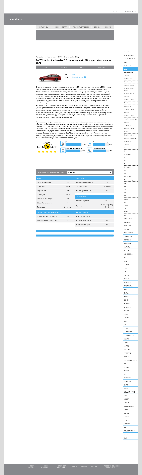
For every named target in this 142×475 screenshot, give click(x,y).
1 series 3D (128, 79)
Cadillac (127, 222)
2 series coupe (129, 93)
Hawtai (126, 296)
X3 (125, 189)
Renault (127, 388)
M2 (125, 157)
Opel (126, 374)
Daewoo (127, 243)
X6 (125, 202)
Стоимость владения (80, 27)
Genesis (127, 282)
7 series (126, 144)
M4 (125, 164)
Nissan (126, 371)
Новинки (93, 467)
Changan (127, 226)
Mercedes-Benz (130, 360)
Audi (125, 62)
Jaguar (127, 318)
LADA (126, 328)
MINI (125, 364)
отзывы (64, 67)
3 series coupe (129, 103)
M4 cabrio (127, 167)
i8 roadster (127, 154)
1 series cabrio (129, 82)
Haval (126, 293)
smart (126, 402)
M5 (125, 170)
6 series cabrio (129, 135)
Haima (126, 289)
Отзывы (97, 27)
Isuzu (126, 314)
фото (82, 67)
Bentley (127, 66)
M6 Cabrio (127, 176)
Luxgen (127, 349)
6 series (126, 132)
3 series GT (128, 106)
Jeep (125, 321)
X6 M (126, 205)
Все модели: (128, 72)
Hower (127, 303)
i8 (124, 151)
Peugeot (127, 378)
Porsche (127, 381)
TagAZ (126, 417)
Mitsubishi (128, 367)
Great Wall (128, 286)
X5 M (126, 199)
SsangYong (129, 406)
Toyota (127, 424)
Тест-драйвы (43, 27)
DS (125, 257)
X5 (125, 196)
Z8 (125, 215)
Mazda (126, 357)
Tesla (126, 420)
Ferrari (127, 265)
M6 (125, 173)
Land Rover (129, 335)
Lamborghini (129, 332)
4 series (126, 112)
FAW (125, 261)
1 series (126, 75)
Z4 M (126, 212)
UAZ (125, 427)
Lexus (126, 339)
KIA (125, 325)
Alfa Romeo (129, 55)
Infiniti (126, 311)
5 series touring (129, 128)
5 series (126, 122)
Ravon (126, 385)
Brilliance (128, 219)
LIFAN (126, 342)
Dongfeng (128, 254)
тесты (44, 67)
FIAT (125, 268)
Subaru (127, 410)
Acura (126, 51)
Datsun (127, 247)
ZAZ (125, 438)
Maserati (127, 353)
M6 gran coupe (129, 180)
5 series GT (128, 125)
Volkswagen (129, 431)
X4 (125, 193)
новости (101, 67)
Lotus (126, 346)
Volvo (126, 434)
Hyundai (127, 307)
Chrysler (128, 236)
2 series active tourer (128, 89)
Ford (126, 272)
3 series (126, 96)
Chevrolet (128, 233)
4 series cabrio (129, 116)
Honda (126, 300)
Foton (126, 275)
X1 (125, 183)
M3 (125, 160)
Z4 (125, 209)
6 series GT (128, 141)
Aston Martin (129, 59)
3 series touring (129, 109)
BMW (125, 69)
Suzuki (126, 413)
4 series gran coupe (130, 119)
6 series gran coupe (130, 138)
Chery (126, 229)
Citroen (127, 240)
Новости (108, 27)
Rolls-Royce (129, 392)
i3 (124, 148)
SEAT (126, 395)
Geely (126, 279)
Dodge (126, 250)
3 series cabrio (129, 100)
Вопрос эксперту (60, 27)
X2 (125, 186)
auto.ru (16, 19)
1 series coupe (129, 85)
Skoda (126, 399)
